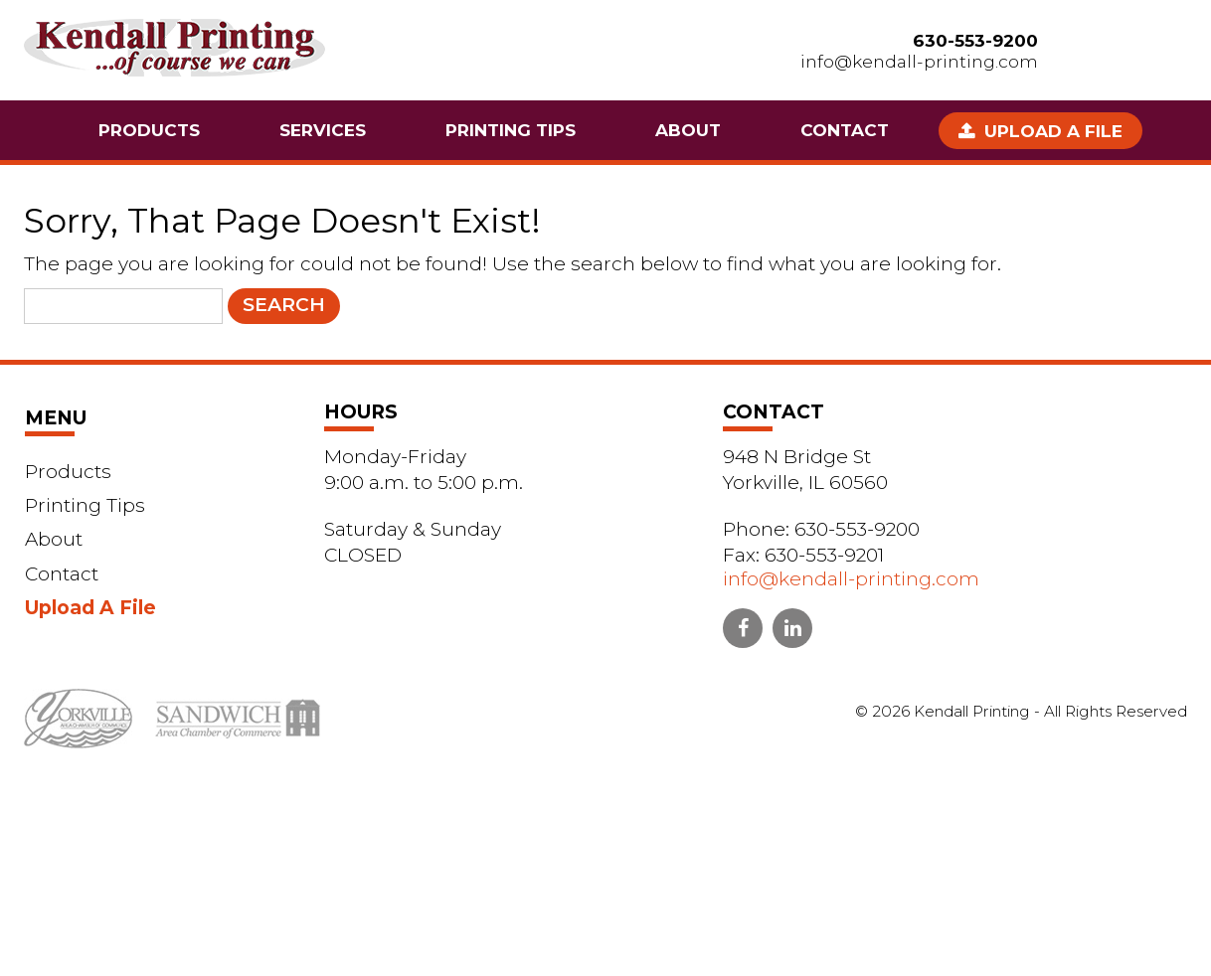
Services (322, 129)
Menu (55, 418)
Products (149, 129)
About (688, 129)
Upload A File (1053, 130)
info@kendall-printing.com (919, 61)
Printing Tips (510, 129)
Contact (844, 129)
